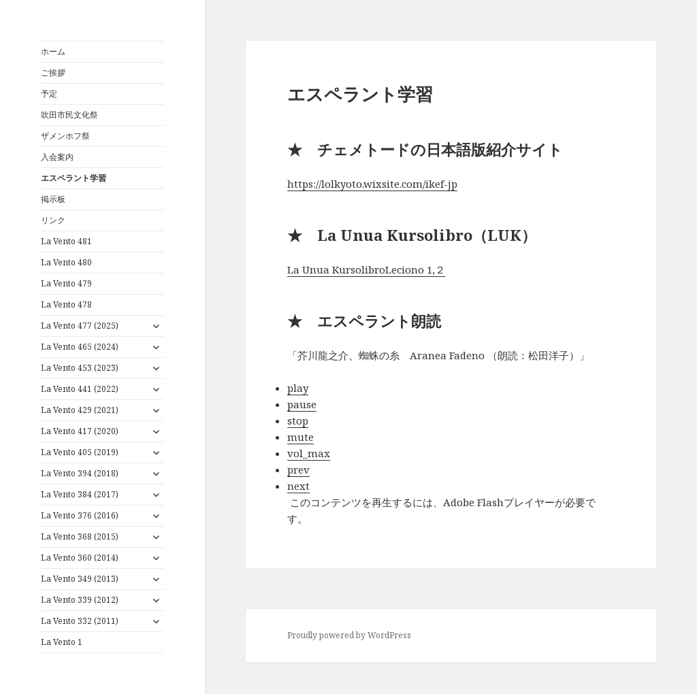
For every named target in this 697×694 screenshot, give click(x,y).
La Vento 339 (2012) (79, 600)
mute (300, 437)
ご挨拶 (53, 72)
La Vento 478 (66, 304)
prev (298, 469)
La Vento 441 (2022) (79, 389)
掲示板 (53, 199)
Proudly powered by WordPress (349, 635)
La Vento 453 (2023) (79, 368)
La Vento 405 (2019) (79, 452)
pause (302, 404)
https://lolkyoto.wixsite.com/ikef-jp (372, 184)
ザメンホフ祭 (65, 136)
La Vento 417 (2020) (79, 431)
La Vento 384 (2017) (79, 494)
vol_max (308, 453)
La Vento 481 (66, 241)
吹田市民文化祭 (69, 114)
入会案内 (57, 157)
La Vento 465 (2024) (79, 346)
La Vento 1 (61, 642)
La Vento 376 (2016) (79, 515)
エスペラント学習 (73, 178)
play (297, 388)
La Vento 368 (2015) (79, 536)
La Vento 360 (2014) (79, 557)
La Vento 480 (66, 262)
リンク (53, 220)
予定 (49, 93)
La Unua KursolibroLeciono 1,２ (366, 269)
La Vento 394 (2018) (79, 473)
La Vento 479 (66, 283)
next (298, 486)
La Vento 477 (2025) (79, 325)
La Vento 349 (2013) (79, 578)
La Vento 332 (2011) (79, 621)
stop (297, 420)
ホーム (53, 51)
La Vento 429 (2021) (79, 410)
